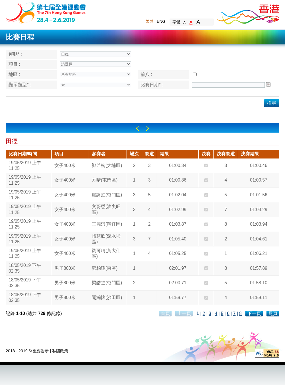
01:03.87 (177, 224)
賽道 (149, 153)
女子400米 (65, 165)
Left (137, 128)
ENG (161, 21)
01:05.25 (177, 253)
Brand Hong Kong (248, 13)
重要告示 (41, 351)
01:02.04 (177, 194)
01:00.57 (258, 180)
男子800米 (65, 268)
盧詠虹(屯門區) (107, 194)
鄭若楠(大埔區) (107, 165)
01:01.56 (258, 194)
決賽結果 (250, 153)
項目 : (14, 64)
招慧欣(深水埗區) (106, 239)
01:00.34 (177, 165)
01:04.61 (258, 238)
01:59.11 (258, 297)
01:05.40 (177, 238)
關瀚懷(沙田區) (107, 297)
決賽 (206, 153)
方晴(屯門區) (104, 180)
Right (147, 128)
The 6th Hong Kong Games (46, 12)
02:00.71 (177, 282)
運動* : (15, 54)
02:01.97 (177, 268)
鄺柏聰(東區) (104, 268)
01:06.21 (258, 253)
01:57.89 (258, 268)
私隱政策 (60, 351)
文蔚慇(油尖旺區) (106, 209)
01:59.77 (177, 297)
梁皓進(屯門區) (107, 282)
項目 (59, 153)
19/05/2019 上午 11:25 (25, 165)
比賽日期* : (152, 84)
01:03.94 (258, 224)
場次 (134, 153)
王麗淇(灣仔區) (107, 224)
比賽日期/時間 (23, 153)
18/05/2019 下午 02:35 (25, 268)
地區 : (14, 74)
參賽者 (98, 153)
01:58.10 (258, 282)
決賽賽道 (226, 153)
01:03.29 (258, 209)
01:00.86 (177, 180)
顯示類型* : (20, 84)
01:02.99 (177, 209)
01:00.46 (258, 165)
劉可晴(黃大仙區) (106, 253)
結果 (164, 153)
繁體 (150, 21)
